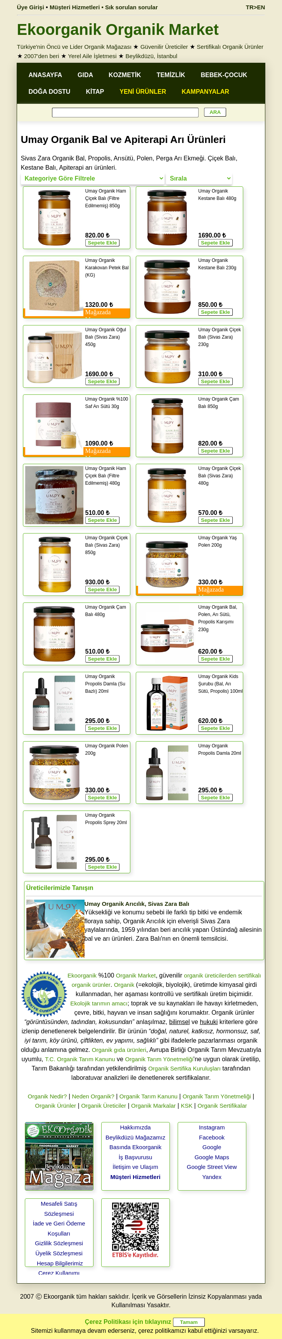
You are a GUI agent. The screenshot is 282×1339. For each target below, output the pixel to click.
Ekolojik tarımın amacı (99, 1003)
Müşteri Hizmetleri (135, 1177)
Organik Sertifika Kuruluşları (184, 1068)
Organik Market (136, 975)
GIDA (85, 75)
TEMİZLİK (171, 75)
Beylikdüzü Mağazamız (135, 1137)
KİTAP (95, 91)
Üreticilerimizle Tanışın (59, 888)
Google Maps (211, 1157)
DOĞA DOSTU (50, 91)
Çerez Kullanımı (59, 1273)
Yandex (211, 1177)
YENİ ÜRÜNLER (142, 91)
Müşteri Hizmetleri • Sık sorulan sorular (104, 7)
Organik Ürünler (55, 1105)
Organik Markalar (153, 1105)
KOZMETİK (125, 75)
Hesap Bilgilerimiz (60, 1263)
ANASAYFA (45, 75)
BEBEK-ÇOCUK (224, 75)
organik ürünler (91, 984)
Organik (124, 984)
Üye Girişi (30, 7)
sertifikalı (249, 975)
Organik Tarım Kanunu (148, 1096)
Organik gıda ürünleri (119, 1049)
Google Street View (212, 1166)
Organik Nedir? (47, 1096)
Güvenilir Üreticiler (164, 46)
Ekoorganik (82, 975)
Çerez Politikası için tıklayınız (128, 1321)
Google (211, 1147)
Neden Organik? (93, 1096)
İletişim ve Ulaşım (135, 1166)
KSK (186, 1105)
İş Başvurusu (135, 1157)
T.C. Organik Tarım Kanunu (80, 1059)
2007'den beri (41, 56)
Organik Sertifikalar (222, 1105)
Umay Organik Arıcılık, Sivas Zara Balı (137, 903)
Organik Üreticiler (103, 1105)
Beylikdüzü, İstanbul (151, 56)
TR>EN (255, 7)
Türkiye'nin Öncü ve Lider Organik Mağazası (74, 46)
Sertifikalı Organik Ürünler (230, 46)
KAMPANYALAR (205, 91)
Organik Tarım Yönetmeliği (159, 1059)
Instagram (212, 1127)
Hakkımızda (135, 1127)
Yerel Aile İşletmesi (92, 56)
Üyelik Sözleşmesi (59, 1253)
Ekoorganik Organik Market (118, 29)
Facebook (212, 1137)
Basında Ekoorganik (135, 1147)
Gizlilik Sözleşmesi (59, 1243)
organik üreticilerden (210, 975)
